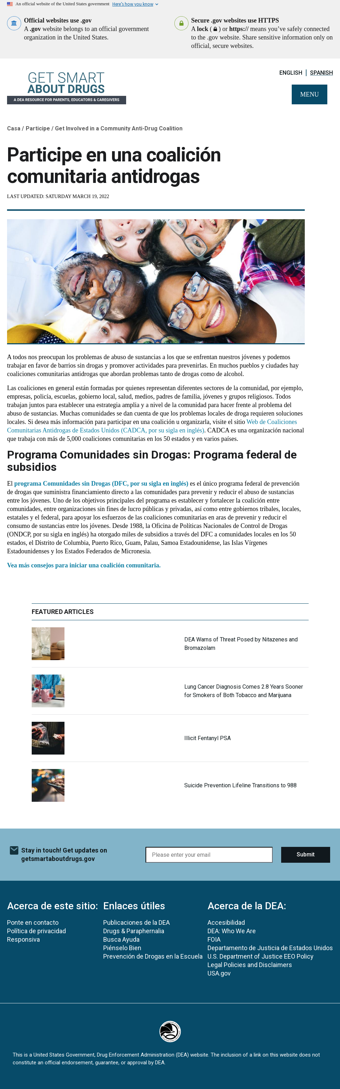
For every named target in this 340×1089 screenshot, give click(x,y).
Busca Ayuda (121, 939)
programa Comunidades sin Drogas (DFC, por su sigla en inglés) (101, 483)
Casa (13, 128)
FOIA (214, 939)
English (290, 72)
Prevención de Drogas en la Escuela (153, 956)
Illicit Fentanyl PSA (207, 738)
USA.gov (219, 973)
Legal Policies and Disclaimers (250, 964)
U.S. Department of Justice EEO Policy (261, 956)
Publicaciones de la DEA (136, 922)
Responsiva (23, 939)
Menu (309, 94)
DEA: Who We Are (232, 931)
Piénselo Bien (122, 948)
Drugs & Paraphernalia (133, 931)
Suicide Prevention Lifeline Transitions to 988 (240, 785)
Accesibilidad (226, 922)
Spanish (321, 72)
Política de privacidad (36, 931)
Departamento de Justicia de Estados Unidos (270, 948)
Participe (38, 128)
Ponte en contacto (32, 922)
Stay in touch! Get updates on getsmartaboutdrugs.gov (64, 854)
